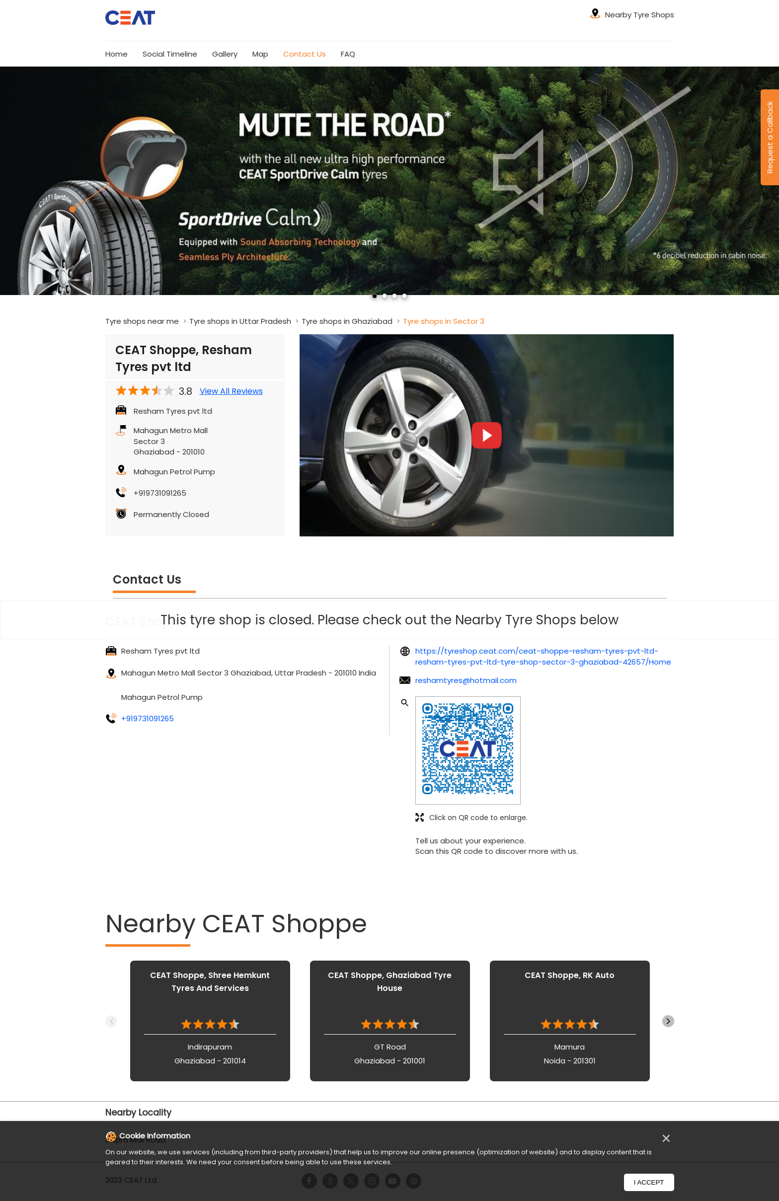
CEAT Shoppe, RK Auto (570, 975)
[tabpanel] (389, 181)
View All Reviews (231, 391)
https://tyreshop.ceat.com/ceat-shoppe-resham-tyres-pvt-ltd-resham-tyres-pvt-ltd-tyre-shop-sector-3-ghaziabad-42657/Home (543, 656)
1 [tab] (374, 296)
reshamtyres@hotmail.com (466, 680)
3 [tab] (394, 296)
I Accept (649, 1182)
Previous (111, 1021)
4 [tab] (404, 296)
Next (668, 1021)
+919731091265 (160, 493)
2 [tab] (384, 296)
